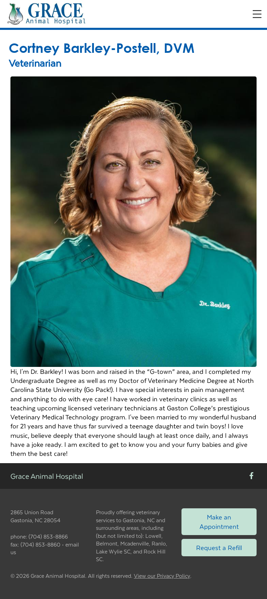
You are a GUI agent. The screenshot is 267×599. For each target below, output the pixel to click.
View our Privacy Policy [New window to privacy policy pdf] (162, 576)
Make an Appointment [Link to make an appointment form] (219, 521)
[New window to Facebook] (251, 476)
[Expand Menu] (257, 14)
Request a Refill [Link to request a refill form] (219, 547)
